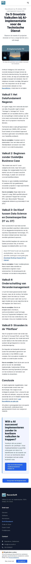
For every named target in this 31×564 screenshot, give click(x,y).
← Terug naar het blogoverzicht (15, 480)
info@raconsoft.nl (9, 544)
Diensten (4, 512)
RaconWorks (6, 88)
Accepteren (21, 561)
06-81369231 (7, 547)
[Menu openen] (28, 3)
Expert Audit (6, 527)
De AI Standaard (7, 521)
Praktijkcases (6, 530)
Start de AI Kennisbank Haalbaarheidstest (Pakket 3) (15, 467)
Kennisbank (5, 518)
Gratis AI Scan (6, 524)
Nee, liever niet (9, 561)
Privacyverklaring (14, 557)
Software (5, 515)
